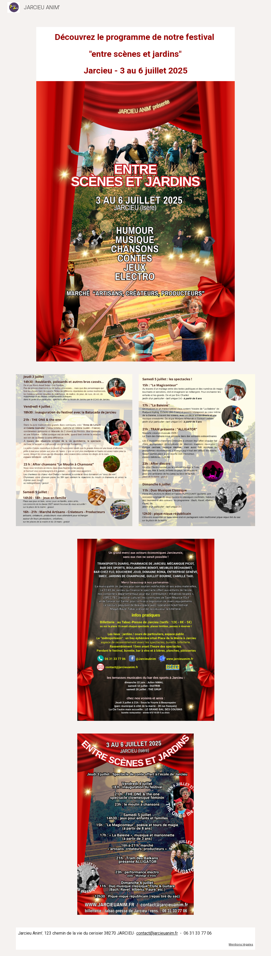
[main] (135, 54)
